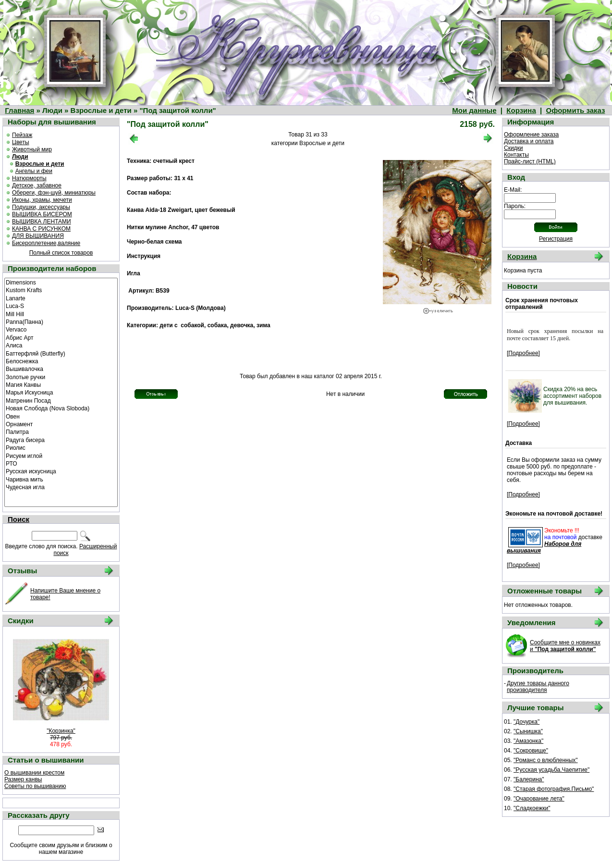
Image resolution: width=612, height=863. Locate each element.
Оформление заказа (531, 134)
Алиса (61, 345)
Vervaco (61, 329)
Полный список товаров (61, 252)
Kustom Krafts (61, 290)
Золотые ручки (61, 377)
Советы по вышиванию (35, 786)
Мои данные (474, 110)
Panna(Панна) (61, 321)
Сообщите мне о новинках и (565, 646)
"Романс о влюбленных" (546, 760)
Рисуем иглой (61, 455)
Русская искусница (61, 471)
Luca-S (61, 305)
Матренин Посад (61, 400)
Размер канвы (23, 779)
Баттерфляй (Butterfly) (61, 353)
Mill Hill (61, 314)
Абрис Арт (61, 337)
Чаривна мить (61, 479)
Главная (19, 110)
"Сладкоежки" (532, 808)
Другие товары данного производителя (538, 686)
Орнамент (61, 424)
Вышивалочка (61, 368)
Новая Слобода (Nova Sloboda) (61, 408)
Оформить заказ (575, 110)
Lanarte (61, 298)
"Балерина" (529, 779)
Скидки (513, 148)
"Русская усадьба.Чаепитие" (551, 769)
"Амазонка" (528, 741)
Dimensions (61, 282)
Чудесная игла (61, 487)
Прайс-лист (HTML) (530, 161)
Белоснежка (61, 361)
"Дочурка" (526, 721)
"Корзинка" (61, 730)
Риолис (61, 447)
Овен (61, 416)
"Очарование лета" (539, 798)
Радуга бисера (61, 440)
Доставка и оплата (529, 141)
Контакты (516, 154)
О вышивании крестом (34, 772)
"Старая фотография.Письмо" (554, 789)
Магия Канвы (61, 384)
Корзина (521, 110)
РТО (61, 463)
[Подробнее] (523, 353)
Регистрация (556, 238)
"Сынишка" (528, 731)
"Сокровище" (531, 750)
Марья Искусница (61, 392)
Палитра (61, 431)
